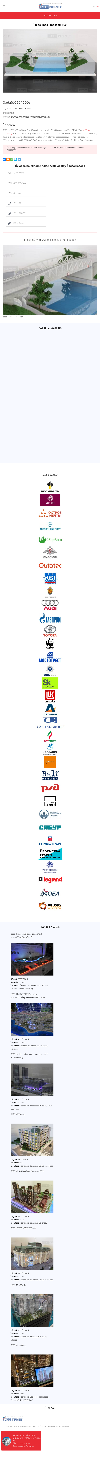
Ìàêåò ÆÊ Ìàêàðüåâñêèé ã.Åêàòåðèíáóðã (27, 1171)
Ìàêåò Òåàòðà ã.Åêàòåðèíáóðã (23, 1228)
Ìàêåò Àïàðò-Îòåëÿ (18, 1114)
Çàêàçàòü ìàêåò (50, 15)
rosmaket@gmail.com (26, 1446)
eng (97, 6)
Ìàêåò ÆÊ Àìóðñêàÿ (18, 1345)
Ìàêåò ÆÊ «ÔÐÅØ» (18, 1285)
